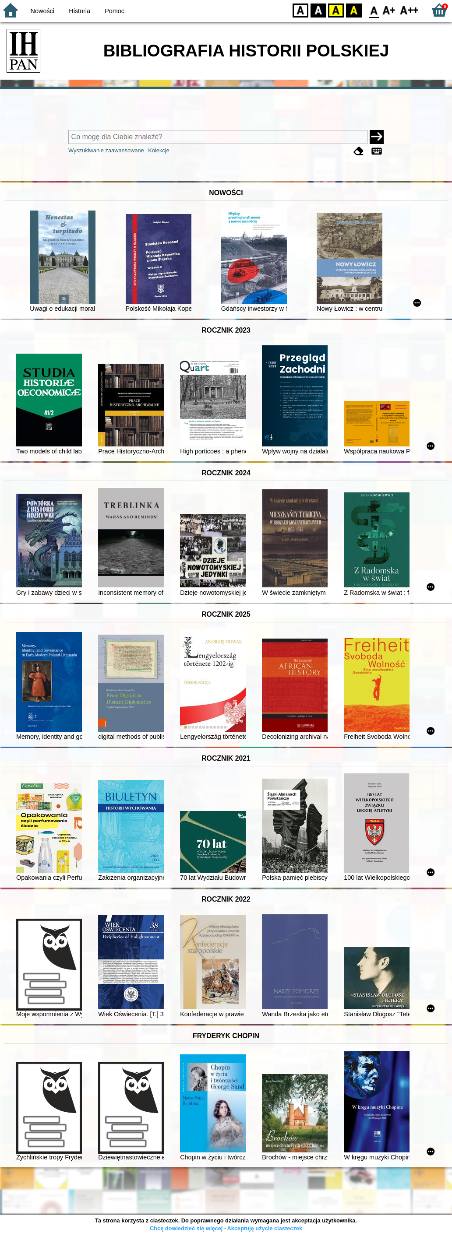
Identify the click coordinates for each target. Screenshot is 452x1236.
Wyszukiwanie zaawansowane (106, 150)
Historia (79, 10)
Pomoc (114, 10)
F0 (374, 10)
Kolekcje (158, 150)
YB (335, 10)
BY (353, 10)
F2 (409, 10)
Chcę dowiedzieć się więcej (186, 1228)
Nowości (42, 10)
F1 (389, 10)
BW (318, 10)
